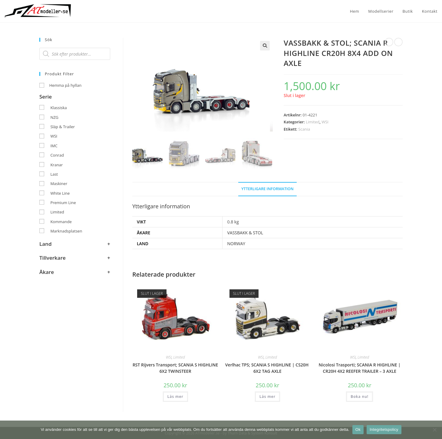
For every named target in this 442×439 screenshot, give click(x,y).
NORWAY (236, 243)
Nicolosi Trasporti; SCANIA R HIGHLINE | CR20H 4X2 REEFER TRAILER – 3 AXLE (360, 368)
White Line (60, 193)
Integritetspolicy (384, 429)
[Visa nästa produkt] (398, 42)
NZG (54, 117)
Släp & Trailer (62, 126)
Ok (358, 429)
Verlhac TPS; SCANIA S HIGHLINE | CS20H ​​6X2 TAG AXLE (267, 368)
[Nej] (434, 430)
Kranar (56, 164)
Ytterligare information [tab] (267, 188)
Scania (304, 129)
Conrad (57, 155)
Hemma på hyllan (65, 85)
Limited (312, 122)
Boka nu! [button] (359, 396)
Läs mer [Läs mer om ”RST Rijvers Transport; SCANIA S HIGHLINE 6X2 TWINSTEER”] (175, 396)
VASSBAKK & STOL (245, 232)
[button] (265, 45)
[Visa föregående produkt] (389, 42)
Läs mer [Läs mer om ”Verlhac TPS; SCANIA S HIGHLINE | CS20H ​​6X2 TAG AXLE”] (267, 396)
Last (54, 174)
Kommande (60, 221)
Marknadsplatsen (66, 231)
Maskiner (58, 183)
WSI (325, 122)
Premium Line (63, 202)
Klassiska (58, 107)
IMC (54, 145)
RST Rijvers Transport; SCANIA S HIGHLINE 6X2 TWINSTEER (175, 368)
